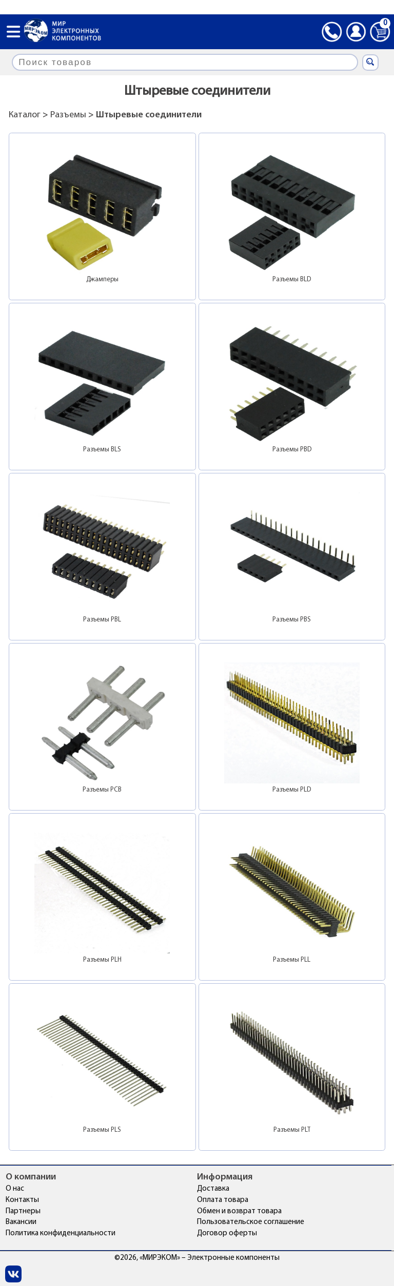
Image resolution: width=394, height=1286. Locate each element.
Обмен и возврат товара (239, 1211)
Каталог (25, 115)
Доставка (213, 1189)
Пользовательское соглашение (250, 1222)
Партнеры (23, 1211)
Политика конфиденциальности (60, 1233)
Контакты (22, 1200)
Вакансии (21, 1222)
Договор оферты (227, 1233)
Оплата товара (222, 1200)
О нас (15, 1189)
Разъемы (68, 115)
